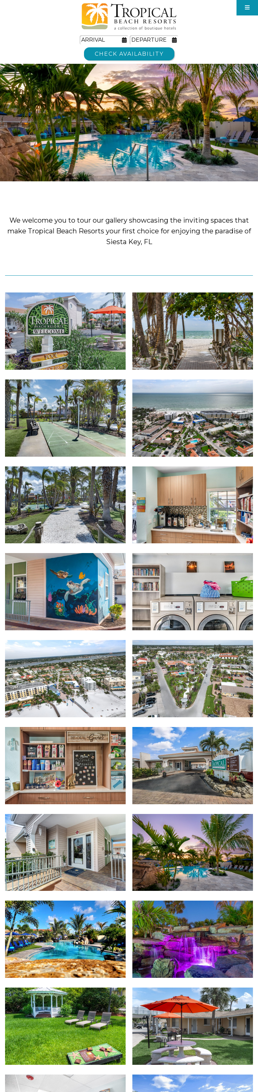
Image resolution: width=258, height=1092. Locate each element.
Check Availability (129, 54)
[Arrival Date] (104, 40)
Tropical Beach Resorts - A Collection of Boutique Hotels (129, 16)
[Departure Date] (154, 40)
